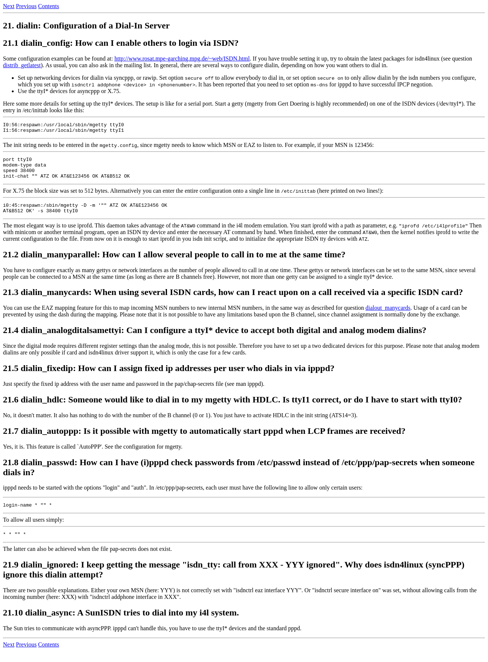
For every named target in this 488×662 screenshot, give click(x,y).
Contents (48, 6)
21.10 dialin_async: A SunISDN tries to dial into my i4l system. (121, 623)
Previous (26, 6)
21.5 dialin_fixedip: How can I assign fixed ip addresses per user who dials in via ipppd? (169, 377)
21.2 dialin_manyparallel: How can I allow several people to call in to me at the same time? (174, 263)
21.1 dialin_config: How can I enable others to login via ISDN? (121, 43)
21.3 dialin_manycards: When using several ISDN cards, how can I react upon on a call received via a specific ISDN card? (233, 301)
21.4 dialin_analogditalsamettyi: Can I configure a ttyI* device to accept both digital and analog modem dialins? (214, 339)
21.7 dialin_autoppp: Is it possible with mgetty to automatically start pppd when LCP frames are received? (204, 440)
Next (8, 6)
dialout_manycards (387, 316)
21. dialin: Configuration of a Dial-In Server (86, 25)
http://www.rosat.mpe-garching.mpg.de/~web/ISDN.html (182, 58)
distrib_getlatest (22, 65)
